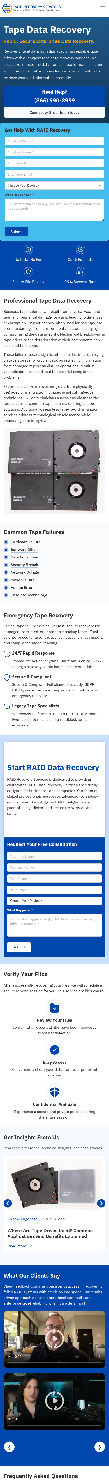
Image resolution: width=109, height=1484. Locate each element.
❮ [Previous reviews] (9, 1447)
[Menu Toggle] (103, 8)
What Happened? (19, 195)
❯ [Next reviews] (100, 1447)
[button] (8, 1203)
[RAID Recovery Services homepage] (31, 8)
